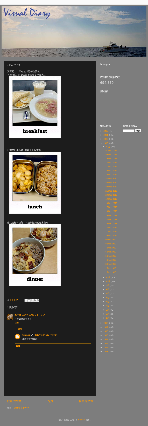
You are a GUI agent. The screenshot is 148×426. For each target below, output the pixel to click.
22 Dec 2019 (111, 187)
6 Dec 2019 (110, 252)
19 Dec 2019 (111, 199)
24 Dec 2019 (111, 179)
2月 (108, 314)
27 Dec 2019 (111, 166)
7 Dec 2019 (110, 248)
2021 (106, 135)
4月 (108, 306)
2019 (106, 143)
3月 (108, 310)
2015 (106, 335)
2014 (106, 339)
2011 (106, 351)
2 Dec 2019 (110, 268)
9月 (108, 285)
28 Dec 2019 (111, 162)
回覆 (16, 323)
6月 (108, 298)
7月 (108, 293)
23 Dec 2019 (111, 183)
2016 (106, 331)
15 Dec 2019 (111, 215)
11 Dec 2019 (111, 231)
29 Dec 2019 (111, 158)
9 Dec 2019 (110, 239)
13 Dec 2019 (111, 223)
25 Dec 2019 (111, 174)
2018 (106, 323)
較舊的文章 (86, 401)
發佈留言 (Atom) (21, 408)
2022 (106, 131)
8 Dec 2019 (110, 244)
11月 (108, 277)
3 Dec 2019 (110, 264)
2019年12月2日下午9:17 (33, 315)
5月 (108, 302)
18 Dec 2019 (111, 203)
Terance (26, 335)
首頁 (50, 401)
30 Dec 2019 (111, 154)
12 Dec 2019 (111, 227)
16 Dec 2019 (111, 211)
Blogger (82, 420)
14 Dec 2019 (111, 219)
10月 (108, 281)
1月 (108, 318)
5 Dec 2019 (110, 256)
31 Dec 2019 (111, 150)
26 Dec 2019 (111, 170)
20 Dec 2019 (111, 195)
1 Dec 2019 (110, 272)
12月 (108, 147)
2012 (106, 347)
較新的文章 (14, 401)
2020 (106, 139)
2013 (106, 343)
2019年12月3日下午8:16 (46, 335)
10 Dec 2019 (111, 235)
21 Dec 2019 (111, 191)
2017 (106, 327)
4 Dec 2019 (110, 260)
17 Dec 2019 (111, 207)
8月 (108, 289)
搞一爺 (17, 315)
